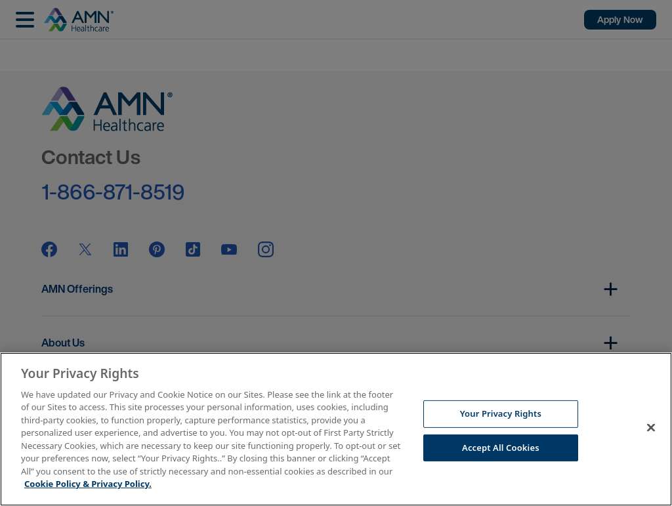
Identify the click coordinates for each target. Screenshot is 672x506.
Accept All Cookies (500, 447)
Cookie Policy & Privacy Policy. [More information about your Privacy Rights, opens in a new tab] (88, 484)
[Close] (651, 427)
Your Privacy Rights (500, 413)
